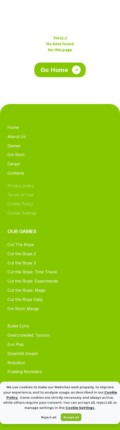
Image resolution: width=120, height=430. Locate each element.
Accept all (71, 417)
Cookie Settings (80, 407)
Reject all (48, 417)
